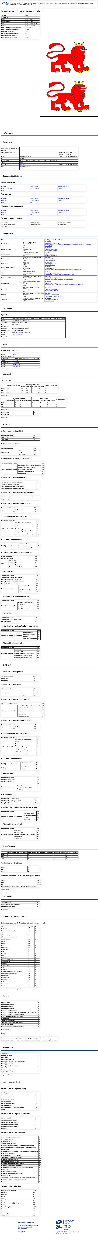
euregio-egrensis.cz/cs (17, 334)
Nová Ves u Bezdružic (7, 188)
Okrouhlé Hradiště (34, 188)
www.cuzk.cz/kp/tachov (51, 255)
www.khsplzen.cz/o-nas (51, 250)
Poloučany (60, 188)
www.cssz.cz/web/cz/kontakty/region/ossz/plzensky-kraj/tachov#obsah (63, 269)
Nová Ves (3, 200)
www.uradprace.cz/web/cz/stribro (53, 296)
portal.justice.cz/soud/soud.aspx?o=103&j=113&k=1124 (59, 279)
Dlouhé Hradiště (34, 186)
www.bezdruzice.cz (50, 260)
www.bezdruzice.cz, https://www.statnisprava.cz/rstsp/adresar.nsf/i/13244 (64, 284)
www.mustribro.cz (49, 301)
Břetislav (3, 186)
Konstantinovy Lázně (63, 186)
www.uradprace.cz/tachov (51, 290)
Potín (2, 190)
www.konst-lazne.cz (25, 166)
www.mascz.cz (17, 366)
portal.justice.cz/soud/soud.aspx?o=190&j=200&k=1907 (59, 274)
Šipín (31, 202)
